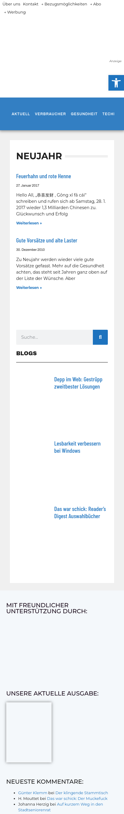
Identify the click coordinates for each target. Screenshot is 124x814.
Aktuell (21, 114)
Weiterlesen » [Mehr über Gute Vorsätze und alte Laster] (29, 287)
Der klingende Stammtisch (81, 792)
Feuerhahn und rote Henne (43, 175)
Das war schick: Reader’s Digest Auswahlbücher (80, 512)
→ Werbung (15, 12)
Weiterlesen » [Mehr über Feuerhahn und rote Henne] (29, 223)
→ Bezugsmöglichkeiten (64, 4)
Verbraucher (50, 114)
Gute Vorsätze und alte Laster (46, 240)
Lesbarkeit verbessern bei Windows (77, 447)
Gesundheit (84, 114)
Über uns (11, 4)
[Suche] (100, 337)
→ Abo (95, 4)
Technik (111, 114)
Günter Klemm (32, 792)
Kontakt (31, 4)
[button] (116, 83)
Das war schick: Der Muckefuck (77, 798)
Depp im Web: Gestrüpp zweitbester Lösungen (78, 382)
